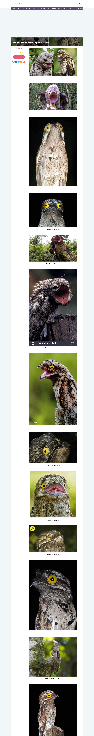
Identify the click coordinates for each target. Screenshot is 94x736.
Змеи (58, 8)
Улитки (74, 8)
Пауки (38, 8)
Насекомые (80, 8)
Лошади (43, 8)
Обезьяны (53, 8)
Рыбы (23, 8)
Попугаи (63, 8)
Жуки (34, 8)
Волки (48, 8)
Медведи (69, 8)
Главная (13, 8)
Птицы (18, 8)
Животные (28, 8)
